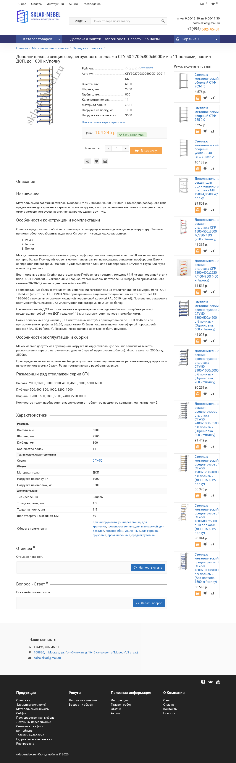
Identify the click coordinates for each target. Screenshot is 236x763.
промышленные (118, 535)
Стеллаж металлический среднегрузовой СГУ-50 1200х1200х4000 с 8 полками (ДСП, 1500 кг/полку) (207, 470)
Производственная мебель (35, 717)
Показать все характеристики (103, 122)
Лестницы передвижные (33, 722)
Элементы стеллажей (31, 704)
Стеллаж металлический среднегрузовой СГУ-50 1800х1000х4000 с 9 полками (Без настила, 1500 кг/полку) (207, 568)
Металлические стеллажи (50, 48)
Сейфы (21, 713)
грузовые (99, 535)
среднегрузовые (143, 535)
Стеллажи (23, 700)
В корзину (146, 151)
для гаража (149, 530)
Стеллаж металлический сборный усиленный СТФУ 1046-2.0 (207, 149)
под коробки (114, 530)
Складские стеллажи (87, 48)
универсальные (129, 522)
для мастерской (146, 526)
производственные (120, 526)
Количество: (93, 148)
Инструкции (55, 4)
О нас (22, 4)
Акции (73, 4)
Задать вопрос (149, 603)
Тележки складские (30, 735)
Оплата (36, 4)
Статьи (116, 709)
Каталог (39, 38)
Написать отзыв (148, 567)
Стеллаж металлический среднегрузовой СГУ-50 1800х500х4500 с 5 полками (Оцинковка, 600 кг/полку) (207, 315)
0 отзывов (147, 67)
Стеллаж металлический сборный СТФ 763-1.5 (207, 80)
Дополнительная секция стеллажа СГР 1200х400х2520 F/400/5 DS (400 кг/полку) (208, 270)
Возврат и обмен (81, 704)
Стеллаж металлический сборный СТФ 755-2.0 (207, 114)
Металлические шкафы (33, 709)
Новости (135, 39)
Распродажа (92, 4)
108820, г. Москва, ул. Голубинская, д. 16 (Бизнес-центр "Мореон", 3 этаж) (86, 652)
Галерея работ (114, 39)
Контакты (152, 39)
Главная (22, 48)
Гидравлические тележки (34, 739)
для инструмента (105, 522)
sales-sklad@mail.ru (47, 658)
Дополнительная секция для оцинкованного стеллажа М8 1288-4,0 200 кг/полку (208, 188)
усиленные (132, 530)
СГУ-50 (97, 460)
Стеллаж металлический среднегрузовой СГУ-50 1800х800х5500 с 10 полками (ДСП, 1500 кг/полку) (207, 519)
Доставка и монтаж (85, 39)
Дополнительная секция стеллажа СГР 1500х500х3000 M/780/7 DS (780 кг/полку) (208, 229)
